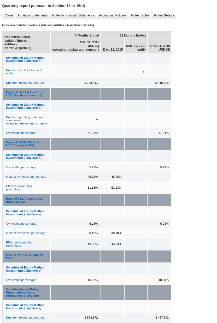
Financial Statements (31, 15)
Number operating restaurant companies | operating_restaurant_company (27, 120)
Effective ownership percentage (19, 187)
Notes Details (162, 15)
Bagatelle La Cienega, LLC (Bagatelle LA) (25, 200)
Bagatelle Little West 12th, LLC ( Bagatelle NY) (24, 144)
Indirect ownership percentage (26, 176)
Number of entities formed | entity (24, 72)
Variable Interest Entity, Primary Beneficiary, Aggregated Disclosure (22, 292)
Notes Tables (138, 15)
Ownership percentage (21, 132)
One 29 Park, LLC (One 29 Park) (24, 256)
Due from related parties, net (25, 82)
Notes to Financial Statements (72, 15)
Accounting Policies (111, 15)
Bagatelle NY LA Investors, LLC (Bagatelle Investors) (25, 94)
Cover (7, 15)
